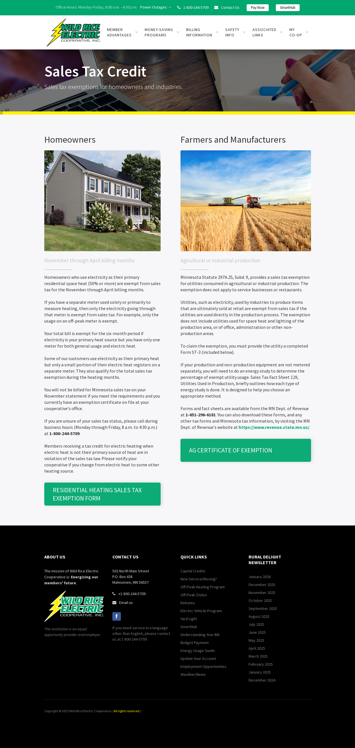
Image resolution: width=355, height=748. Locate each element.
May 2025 (256, 640)
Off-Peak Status (193, 594)
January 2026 (260, 576)
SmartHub (287, 7)
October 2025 (260, 600)
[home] (73, 32)
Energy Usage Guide (197, 650)
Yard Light (188, 618)
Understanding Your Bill (199, 634)
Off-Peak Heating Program (202, 586)
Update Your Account (198, 658)
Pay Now (257, 7)
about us (54, 557)
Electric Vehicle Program (201, 610)
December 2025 (262, 584)
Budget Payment (194, 642)
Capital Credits (192, 571)
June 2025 (257, 632)
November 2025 (262, 592)
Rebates (187, 602)
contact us (125, 557)
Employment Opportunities (203, 666)
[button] (122, 32)
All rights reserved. (127, 711)
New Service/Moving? (198, 578)
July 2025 (256, 624)
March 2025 (258, 656)
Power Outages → (156, 7)
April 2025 (257, 648)
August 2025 (259, 616)
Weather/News (193, 674)
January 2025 (260, 672)
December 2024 (262, 680)
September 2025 (263, 608)
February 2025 (261, 664)
